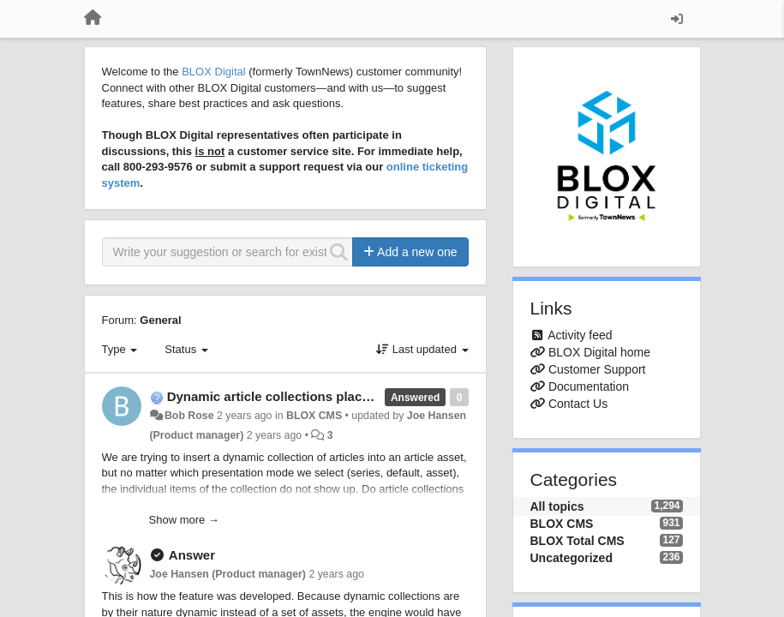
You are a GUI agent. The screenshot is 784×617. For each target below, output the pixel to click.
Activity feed (580, 335)
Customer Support (597, 369)
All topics (557, 506)
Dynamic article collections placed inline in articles (322, 396)
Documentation (588, 386)
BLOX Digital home (599, 352)
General (160, 320)
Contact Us (577, 403)
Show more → (184, 519)
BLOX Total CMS (577, 541)
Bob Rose (189, 416)
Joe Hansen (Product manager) (228, 574)
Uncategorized (571, 558)
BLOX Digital (213, 71)
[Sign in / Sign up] (676, 18)
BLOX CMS (314, 416)
